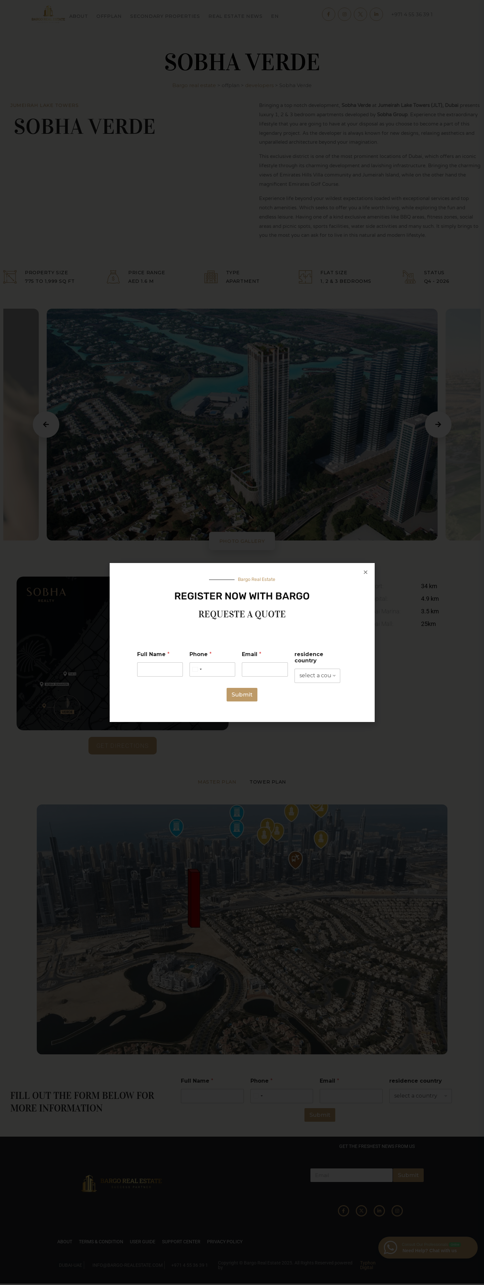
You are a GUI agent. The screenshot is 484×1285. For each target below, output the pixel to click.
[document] (242, 642)
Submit (242, 694)
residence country (309, 657)
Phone (200, 654)
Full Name (153, 654)
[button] (365, 572)
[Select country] (196, 669)
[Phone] (212, 669)
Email (251, 654)
